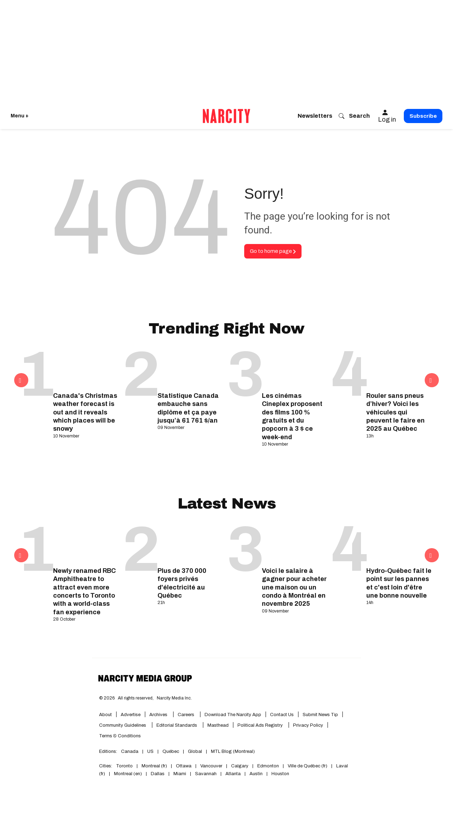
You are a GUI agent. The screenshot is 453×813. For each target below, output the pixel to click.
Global (195, 751)
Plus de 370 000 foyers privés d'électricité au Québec (181, 583)
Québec (170, 751)
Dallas (158, 773)
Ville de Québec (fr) (307, 765)
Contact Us (282, 714)
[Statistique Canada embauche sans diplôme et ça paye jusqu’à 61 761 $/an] (190, 368)
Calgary (239, 765)
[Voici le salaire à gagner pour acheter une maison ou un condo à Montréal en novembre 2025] (294, 543)
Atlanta (233, 773)
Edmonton (268, 765)
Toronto (124, 765)
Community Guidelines (122, 725)
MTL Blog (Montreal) (233, 751)
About (105, 714)
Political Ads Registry (260, 725)
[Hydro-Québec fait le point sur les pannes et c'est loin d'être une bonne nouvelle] (399, 543)
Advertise (131, 714)
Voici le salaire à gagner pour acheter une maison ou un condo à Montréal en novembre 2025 (294, 587)
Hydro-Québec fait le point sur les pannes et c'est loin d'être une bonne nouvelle (398, 583)
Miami (179, 773)
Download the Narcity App (233, 714)
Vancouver (211, 765)
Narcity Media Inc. (174, 698)
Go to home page (273, 251)
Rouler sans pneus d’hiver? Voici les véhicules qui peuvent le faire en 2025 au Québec (395, 412)
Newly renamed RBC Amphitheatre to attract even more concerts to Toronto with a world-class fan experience (84, 591)
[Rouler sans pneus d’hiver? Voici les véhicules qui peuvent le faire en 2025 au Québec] (399, 368)
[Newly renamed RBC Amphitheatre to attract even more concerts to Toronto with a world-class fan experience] (86, 543)
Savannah (206, 773)
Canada (129, 751)
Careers (186, 714)
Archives (158, 714)
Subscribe (423, 116)
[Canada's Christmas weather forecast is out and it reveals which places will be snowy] (86, 368)
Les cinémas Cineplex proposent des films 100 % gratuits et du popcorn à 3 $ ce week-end (292, 416)
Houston (280, 773)
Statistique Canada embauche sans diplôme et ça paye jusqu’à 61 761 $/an (188, 408)
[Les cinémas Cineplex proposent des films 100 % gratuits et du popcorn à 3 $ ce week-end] (294, 368)
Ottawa (183, 765)
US (150, 751)
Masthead (218, 725)
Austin (256, 773)
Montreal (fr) (154, 765)
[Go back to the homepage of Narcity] (226, 116)
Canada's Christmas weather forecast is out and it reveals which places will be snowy (85, 412)
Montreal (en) (128, 773)
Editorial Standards (176, 725)
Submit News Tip (320, 714)
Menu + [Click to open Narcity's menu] (20, 115)
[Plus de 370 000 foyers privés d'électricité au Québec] (190, 543)
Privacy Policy (308, 725)
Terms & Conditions (120, 735)
